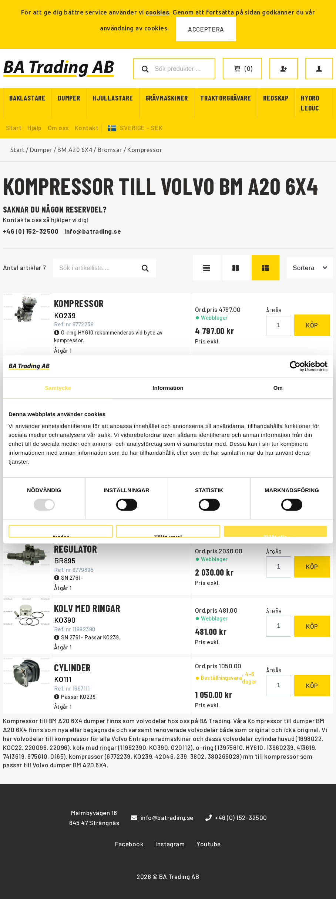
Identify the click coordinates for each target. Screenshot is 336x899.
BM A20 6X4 (74, 149)
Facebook (129, 843)
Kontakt (86, 127)
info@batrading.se (92, 231)
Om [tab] (278, 388)
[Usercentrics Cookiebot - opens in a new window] (295, 366)
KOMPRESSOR (79, 303)
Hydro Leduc (310, 102)
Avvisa (61, 536)
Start (13, 127)
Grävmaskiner (166, 97)
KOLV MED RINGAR (87, 608)
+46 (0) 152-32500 (30, 231)
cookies (157, 12)
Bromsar (110, 149)
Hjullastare (113, 97)
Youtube (208, 843)
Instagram (170, 843)
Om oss (58, 127)
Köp (312, 325)
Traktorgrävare (225, 97)
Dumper (69, 97)
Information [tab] (168, 388)
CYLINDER (72, 667)
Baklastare (27, 97)
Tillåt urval (168, 536)
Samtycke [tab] (58, 388)
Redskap (276, 97)
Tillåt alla (275, 536)
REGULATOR (75, 548)
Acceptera (206, 29)
